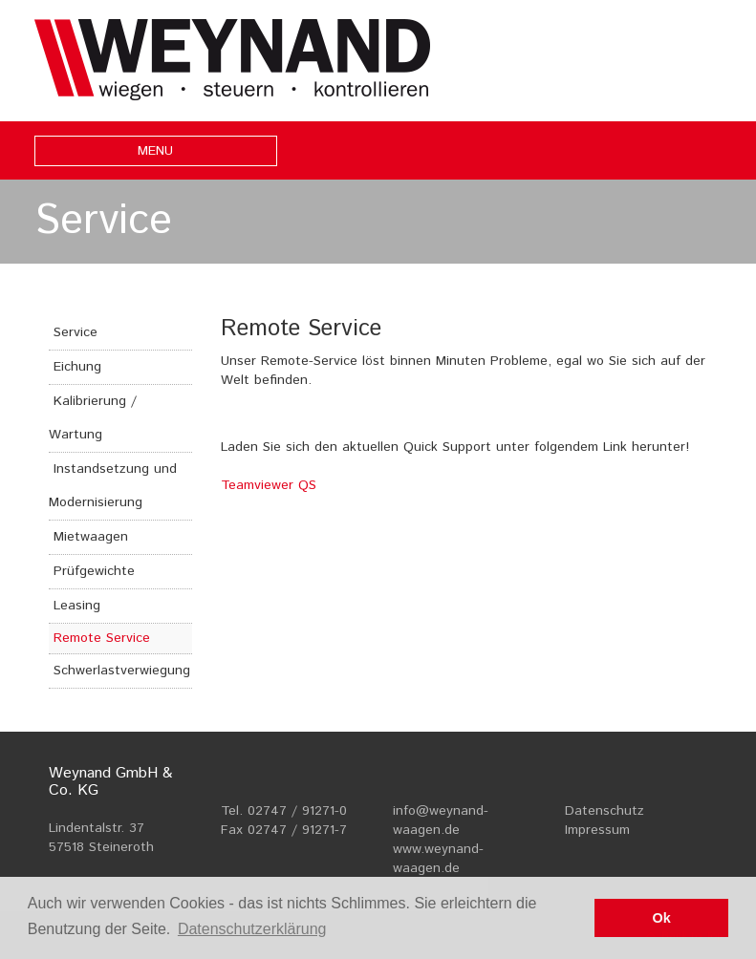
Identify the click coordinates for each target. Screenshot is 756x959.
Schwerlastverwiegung (122, 670)
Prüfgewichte (94, 571)
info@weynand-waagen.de (440, 820)
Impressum (597, 830)
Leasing (77, 605)
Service (75, 332)
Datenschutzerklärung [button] (252, 929)
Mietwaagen (91, 536)
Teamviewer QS (268, 485)
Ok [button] (662, 918)
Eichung (77, 366)
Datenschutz (604, 810)
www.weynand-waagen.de (438, 859)
